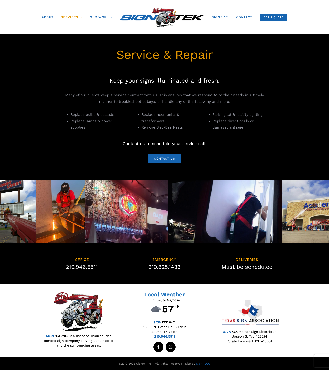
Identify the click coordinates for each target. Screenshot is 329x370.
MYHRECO (203, 363)
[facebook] (158, 347)
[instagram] (171, 347)
